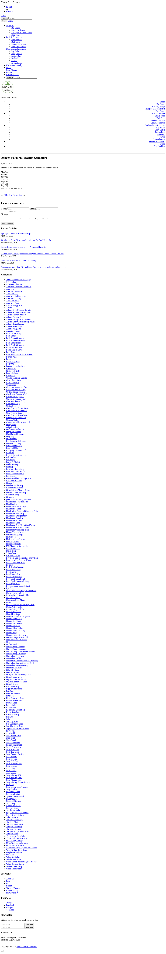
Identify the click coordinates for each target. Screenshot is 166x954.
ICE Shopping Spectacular (17, 547)
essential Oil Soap (13, 444)
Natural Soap (11, 633)
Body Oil (15, 58)
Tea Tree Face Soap (14, 820)
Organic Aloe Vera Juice (16, 680)
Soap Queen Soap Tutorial (17, 788)
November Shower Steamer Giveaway (22, 661)
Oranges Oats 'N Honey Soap (18, 675)
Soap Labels (11, 771)
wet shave (10, 855)
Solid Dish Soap (13, 792)
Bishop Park (11, 357)
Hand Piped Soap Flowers (17, 502)
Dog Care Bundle (13, 432)
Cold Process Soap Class (16, 416)
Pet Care (9, 692)
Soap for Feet (11, 760)
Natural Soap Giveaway (16, 636)
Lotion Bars (16, 56)
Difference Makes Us (15, 430)
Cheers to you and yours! (16, 400)
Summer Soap (12, 809)
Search (9, 886)
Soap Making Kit (13, 781)
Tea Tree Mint (12, 823)
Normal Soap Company (16, 650)
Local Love (11, 573)
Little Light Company (15, 568)
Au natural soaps (13, 332)
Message (4, 215)
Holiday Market (12, 542)
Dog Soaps (15, 35)
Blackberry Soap (13, 362)
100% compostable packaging (18, 280)
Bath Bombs (16, 39)
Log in (9, 6)
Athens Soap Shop (14, 327)
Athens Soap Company (15, 325)
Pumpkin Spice (12, 706)
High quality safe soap (15, 540)
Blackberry (10, 360)
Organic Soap (12, 685)
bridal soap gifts (13, 372)
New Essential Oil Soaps (16, 640)
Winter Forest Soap (14, 867)
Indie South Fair (13, 549)
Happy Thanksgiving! (15, 533)
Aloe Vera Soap (12, 304)
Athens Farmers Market (16, 315)
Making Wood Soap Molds (17, 596)
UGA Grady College (14, 841)
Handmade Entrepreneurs (16, 516)
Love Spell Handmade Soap (17, 582)
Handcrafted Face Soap (16, 507)
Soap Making (11, 70)
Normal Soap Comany (15, 647)
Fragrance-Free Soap (15, 470)
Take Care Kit (12, 818)
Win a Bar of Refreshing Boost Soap (21, 862)
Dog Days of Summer (15, 435)
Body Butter (16, 53)
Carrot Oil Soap (12, 383)
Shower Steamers (18, 44)
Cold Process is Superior (16, 411)
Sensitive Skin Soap (14, 727)
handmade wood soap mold (17, 530)
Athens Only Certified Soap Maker (20, 322)
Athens (9, 308)
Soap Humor (11, 767)
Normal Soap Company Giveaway (20, 652)
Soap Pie (9, 785)
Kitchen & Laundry (14, 65)
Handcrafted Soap (13, 509)
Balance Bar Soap (13, 334)
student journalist (13, 806)
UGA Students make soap (17, 844)
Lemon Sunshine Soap (15, 563)
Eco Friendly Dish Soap (16, 442)
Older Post (8, 195)
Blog (8, 882)
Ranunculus (11, 708)
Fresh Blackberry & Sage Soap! (19, 479)
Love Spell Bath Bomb (15, 580)
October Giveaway (14, 668)
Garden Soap (11, 484)
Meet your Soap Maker (15, 601)
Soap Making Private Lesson (18, 783)
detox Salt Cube (12, 428)
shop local (10, 739)
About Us (10, 879)
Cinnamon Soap (13, 404)
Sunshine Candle (13, 811)
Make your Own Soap (15, 594)
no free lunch (11, 645)
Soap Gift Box (12, 762)
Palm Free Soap (12, 687)
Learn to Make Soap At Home (18, 561)
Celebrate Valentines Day (16, 388)
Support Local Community (17, 813)
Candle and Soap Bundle (16, 379)
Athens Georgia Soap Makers (18, 320)
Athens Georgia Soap (15, 318)
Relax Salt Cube (13, 713)
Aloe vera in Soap (13, 299)
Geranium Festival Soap (16, 493)
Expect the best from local (17, 456)
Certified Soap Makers (15, 393)
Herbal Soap (11, 537)
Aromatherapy (17, 63)
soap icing (10, 769)
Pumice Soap (11, 703)
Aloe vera (10, 290)
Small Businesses (13, 748)
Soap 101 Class (12, 750)
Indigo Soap (11, 552)
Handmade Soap (13, 523)
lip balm (9, 566)
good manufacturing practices (18, 500)
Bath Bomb (11, 336)
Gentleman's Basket (14, 488)
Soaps (10, 25)
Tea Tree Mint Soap (14, 825)
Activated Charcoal (14, 285)
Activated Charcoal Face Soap (18, 287)
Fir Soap (9, 467)
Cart (3, 16)
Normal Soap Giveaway (16, 654)
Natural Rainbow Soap (15, 631)
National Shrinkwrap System (18, 617)
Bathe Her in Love (14, 348)
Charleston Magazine (15, 397)
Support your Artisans (15, 816)
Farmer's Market (13, 463)
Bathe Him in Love (14, 350)
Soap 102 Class (12, 753)
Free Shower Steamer (15, 474)
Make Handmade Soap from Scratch (21, 591)
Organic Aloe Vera (14, 678)
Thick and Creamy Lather (17, 839)
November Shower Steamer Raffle (20, 664)
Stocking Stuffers (13, 802)
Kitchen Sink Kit (13, 556)
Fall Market (11, 458)
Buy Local (10, 376)
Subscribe (29, 928)
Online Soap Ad (12, 673)
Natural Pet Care (13, 626)
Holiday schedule (13, 544)
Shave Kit (10, 731)
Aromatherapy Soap (14, 306)
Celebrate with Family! (15, 390)
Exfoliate (10, 453)
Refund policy (12, 891)
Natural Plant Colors (14, 629)
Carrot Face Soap (13, 381)
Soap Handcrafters (14, 764)
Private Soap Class (14, 701)
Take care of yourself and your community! (19, 261)
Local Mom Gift (13, 575)
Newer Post (18, 195)
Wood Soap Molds (14, 869)
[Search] (20, 18)
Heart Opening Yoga (14, 535)
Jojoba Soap (11, 554)
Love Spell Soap (13, 584)
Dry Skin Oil (11, 439)
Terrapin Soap (12, 834)
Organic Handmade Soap (16, 682)
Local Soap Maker (14, 577)
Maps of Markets (13, 598)
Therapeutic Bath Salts (15, 837)
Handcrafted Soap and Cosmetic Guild (22, 512)
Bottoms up (11, 369)
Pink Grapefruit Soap (15, 699)
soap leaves (11, 774)
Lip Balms (15, 51)
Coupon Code (12, 421)
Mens (8, 67)
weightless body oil (14, 853)
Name (3, 209)
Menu (4, 21)
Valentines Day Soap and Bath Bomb (21, 848)
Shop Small (11, 741)
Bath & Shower (14, 37)
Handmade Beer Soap (15, 514)
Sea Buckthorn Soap (14, 724)
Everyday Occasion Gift (16, 451)
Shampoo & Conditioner (21, 32)
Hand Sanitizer (12, 505)
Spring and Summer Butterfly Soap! (16, 234)
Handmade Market (14, 521)
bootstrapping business (15, 367)
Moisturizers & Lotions (17, 49)
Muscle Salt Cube (13, 612)
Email (32, 209)
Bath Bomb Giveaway (15, 339)
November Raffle (13, 659)
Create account (12, 11)
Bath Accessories (18, 46)
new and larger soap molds (17, 638)
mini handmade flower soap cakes (20, 605)
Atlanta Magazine (13, 329)
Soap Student (11, 790)
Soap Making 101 (13, 776)
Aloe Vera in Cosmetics (16, 297)
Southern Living (13, 795)
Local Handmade (13, 570)
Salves (14, 60)
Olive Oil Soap (12, 671)
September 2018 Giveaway (17, 729)
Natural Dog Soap (13, 622)
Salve (8, 720)
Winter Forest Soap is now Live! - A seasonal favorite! (23, 248)
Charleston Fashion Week (16, 395)
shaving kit (10, 734)
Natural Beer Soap (14, 619)
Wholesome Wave (13, 860)
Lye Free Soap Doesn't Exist (18, 587)
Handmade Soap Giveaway (17, 528)
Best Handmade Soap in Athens (19, 355)
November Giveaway (15, 657)
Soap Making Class (14, 778)
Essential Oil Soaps (14, 446)
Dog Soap (10, 437)
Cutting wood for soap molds (18, 423)
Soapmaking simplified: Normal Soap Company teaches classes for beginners (33, 268)
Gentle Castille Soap (14, 486)
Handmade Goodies (14, 519)
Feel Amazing (12, 465)
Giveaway (10, 498)
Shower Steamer (13, 743)
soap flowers (11, 757)
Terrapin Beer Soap (14, 827)
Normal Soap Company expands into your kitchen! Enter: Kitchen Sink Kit (32, 254)
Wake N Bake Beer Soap (16, 851)
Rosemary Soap (12, 715)
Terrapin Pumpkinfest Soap (17, 832)
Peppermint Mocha (14, 689)
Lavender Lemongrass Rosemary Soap (22, 559)
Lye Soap (10, 589)
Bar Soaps (15, 28)
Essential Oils (12, 449)
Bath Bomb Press (13, 343)
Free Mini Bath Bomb (15, 472)
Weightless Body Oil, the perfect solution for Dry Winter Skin (27, 241)
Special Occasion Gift (15, 797)
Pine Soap (10, 696)
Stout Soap (10, 804)
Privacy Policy (12, 893)
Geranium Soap (12, 495)
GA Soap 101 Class (14, 481)
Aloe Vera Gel (12, 294)
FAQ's (8, 884)
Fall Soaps (10, 460)
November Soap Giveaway (17, 666)
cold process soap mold (16, 418)
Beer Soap (10, 353)
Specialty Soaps (18, 30)
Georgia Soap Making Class (18, 491)
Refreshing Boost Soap (15, 710)
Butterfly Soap (12, 374)
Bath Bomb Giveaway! (15, 341)
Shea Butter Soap (13, 736)
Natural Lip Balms (14, 624)
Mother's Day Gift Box (15, 610)
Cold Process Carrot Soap (17, 409)
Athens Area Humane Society (18, 311)
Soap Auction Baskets (15, 755)
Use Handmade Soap (15, 846)
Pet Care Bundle (13, 694)
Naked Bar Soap (13, 615)
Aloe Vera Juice (12, 301)
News (8, 643)
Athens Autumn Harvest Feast (18, 313)
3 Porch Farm (12, 283)
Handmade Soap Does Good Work (20, 526)
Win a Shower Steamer (15, 865)
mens (8, 603)
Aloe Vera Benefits (14, 292)
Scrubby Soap (12, 722)
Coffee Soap (11, 407)
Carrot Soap (11, 386)
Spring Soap (11, 799)
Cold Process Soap (14, 414)
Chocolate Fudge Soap (15, 402)
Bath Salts (15, 42)
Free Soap (10, 477)
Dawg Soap (11, 425)
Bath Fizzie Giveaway (15, 346)
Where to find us (13, 858)
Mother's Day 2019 (14, 608)
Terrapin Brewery (13, 830)
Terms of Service (13, 889)
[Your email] (12, 925)
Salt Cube (10, 717)
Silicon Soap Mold (14, 746)
